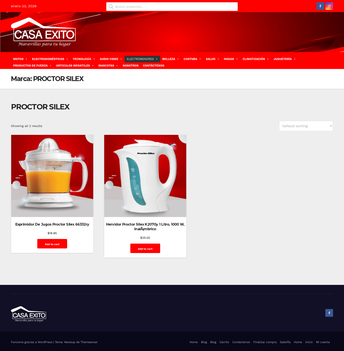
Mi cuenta (323, 330)
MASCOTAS (108, 65)
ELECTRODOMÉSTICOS (50, 59)
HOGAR (231, 59)
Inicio (309, 330)
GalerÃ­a (285, 330)
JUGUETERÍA (285, 59)
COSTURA (192, 59)
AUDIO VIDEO (111, 59)
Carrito (224, 330)
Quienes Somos (319, 340)
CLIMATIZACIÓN (256, 59)
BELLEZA (170, 59)
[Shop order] (306, 126)
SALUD (212, 59)
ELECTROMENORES (142, 59)
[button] (331, 60)
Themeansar (89, 330)
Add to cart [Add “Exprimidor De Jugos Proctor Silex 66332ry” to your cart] (46, 237)
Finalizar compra (265, 330)
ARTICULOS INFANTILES (75, 65)
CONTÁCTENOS (153, 65)
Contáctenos (241, 330)
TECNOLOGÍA (84, 59)
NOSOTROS (130, 65)
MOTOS (20, 59)
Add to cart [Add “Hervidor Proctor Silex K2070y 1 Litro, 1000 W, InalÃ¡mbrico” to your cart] (129, 237)
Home (194, 330)
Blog (204, 330)
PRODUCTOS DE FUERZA (32, 65)
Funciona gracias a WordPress (32, 330)
